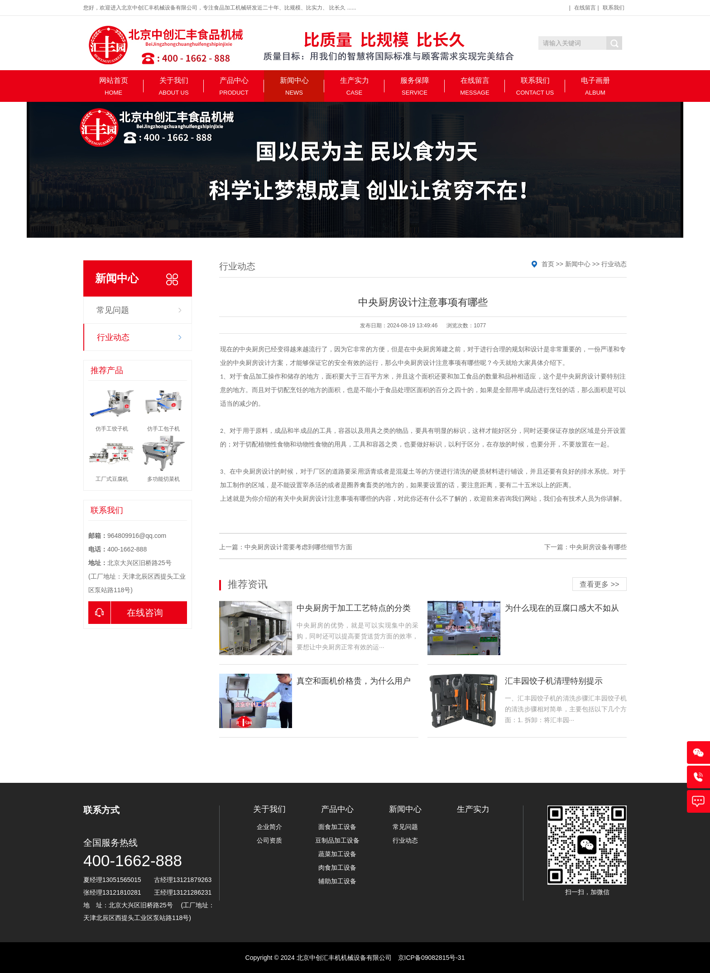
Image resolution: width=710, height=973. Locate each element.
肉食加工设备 (337, 867)
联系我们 (613, 8)
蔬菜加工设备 (337, 854)
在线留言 (585, 8)
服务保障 (414, 86)
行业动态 (113, 337)
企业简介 (269, 827)
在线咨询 (125, 612)
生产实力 (354, 86)
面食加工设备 (337, 827)
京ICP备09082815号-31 (431, 957)
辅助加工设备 (337, 881)
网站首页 (113, 86)
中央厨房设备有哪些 (598, 547)
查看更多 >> (599, 584)
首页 (548, 264)
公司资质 (269, 840)
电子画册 (595, 86)
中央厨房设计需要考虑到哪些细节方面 (298, 547)
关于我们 (174, 86)
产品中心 (234, 86)
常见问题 (112, 310)
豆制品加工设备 (337, 840)
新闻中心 (294, 86)
